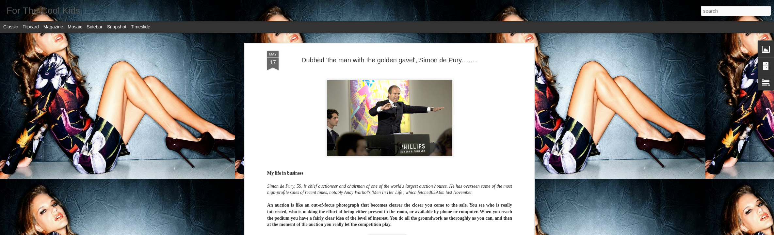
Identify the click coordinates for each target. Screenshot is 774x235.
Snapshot (116, 26)
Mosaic (75, 26)
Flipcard (31, 26)
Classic (10, 26)
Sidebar (95, 26)
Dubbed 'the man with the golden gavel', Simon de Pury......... (389, 60)
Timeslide (140, 26)
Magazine (53, 26)
